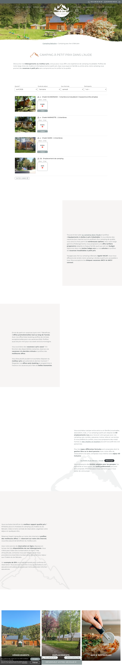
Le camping (27, 7)
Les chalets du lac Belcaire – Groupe (92, 460)
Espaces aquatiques (41, 7)
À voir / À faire (88, 7)
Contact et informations (105, 7)
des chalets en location (91, 442)
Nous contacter (73, 657)
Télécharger (109, 460)
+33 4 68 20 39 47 (49, 657)
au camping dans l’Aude (91, 235)
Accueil (17, 7)
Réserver (76, 7)
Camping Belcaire (50, 43)
